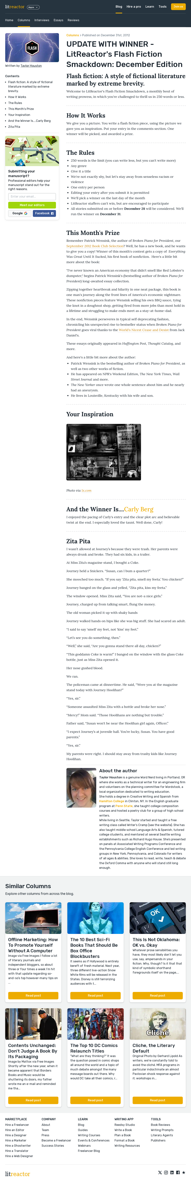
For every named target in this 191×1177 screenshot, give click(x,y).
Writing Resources (127, 1145)
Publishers (158, 1140)
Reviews (73, 20)
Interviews (42, 20)
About (46, 1125)
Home (9, 20)
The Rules (15, 103)
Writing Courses (89, 1135)
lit (15, 6)
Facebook (44, 213)
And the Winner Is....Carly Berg (29, 121)
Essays (58, 20)
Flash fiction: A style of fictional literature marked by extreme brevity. (30, 86)
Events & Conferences (93, 1140)
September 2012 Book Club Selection (94, 246)
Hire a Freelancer (17, 1125)
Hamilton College (111, 801)
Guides (83, 1130)
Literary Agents (162, 1135)
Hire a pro (134, 6)
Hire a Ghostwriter (18, 1145)
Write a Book (123, 1130)
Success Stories (53, 1145)
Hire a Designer (15, 1135)
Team (45, 1130)
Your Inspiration (19, 115)
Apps (33, 7)
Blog (119, 6)
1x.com (87, 490)
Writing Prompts (162, 1130)
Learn (149, 6)
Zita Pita (14, 127)
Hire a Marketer (15, 1140)
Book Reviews (160, 1125)
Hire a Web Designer (19, 1156)
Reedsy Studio (125, 1125)
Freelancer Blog (89, 1151)
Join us (178, 6)
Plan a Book (123, 1135)
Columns (24, 20)
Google (19, 213)
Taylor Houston (31, 66)
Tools (163, 6)
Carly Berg (138, 509)
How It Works (17, 97)
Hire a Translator (16, 1151)
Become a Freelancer (56, 1140)
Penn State (124, 806)
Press (45, 1135)
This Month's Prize (21, 109)
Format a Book (125, 1140)
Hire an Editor (14, 1130)
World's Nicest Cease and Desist (144, 330)
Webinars (84, 1145)
